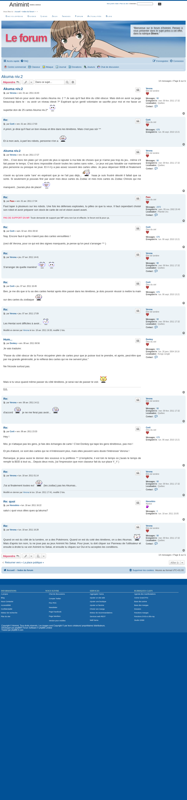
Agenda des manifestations (145, 594)
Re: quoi (9, 501)
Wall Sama (94, 620)
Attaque (49, 67)
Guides (32, 16)
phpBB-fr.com (17, 630)
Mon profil (110, 4)
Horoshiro (150, 501)
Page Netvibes (55, 616)
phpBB (18, 628)
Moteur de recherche (9, 613)
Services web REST (98, 616)
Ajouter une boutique (98, 602)
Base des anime (140, 602)
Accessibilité (6, 605)
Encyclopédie (14, 16)
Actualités (95, 16)
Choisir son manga (97, 609)
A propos (4, 594)
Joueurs (91, 67)
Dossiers (137, 609)
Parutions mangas (141, 613)
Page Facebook (55, 612)
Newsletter (53, 607)
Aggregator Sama (97, 594)
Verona (149, 88)
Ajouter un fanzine (97, 605)
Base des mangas (141, 605)
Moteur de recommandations (101, 613)
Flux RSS (52, 603)
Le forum (26, 37)
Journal (62, 67)
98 (157, 98)
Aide (116, 4)
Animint (19, 4)
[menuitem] (24, 61)
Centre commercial (17, 67)
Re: (5, 119)
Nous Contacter (7, 602)
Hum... (7, 339)
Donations (77, 67)
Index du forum (28, 12)
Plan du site (124, 4)
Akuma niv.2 (12, 76)
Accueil (17, 12)
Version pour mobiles (57, 621)
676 (158, 130)
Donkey (149, 339)
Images (66, 16)
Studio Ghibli (139, 620)
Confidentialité (6, 609)
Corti (148, 120)
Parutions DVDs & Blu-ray (144, 616)
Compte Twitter (55, 599)
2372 (158, 207)
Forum (79, 16)
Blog (109, 16)
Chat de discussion (110, 67)
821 (158, 349)
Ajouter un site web (97, 598)
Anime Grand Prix (141, 598)
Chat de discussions (57, 594)
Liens (44, 16)
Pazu (148, 197)
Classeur (35, 67)
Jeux (55, 16)
